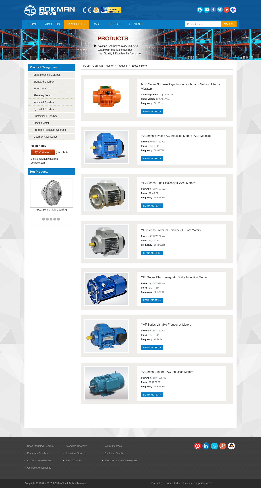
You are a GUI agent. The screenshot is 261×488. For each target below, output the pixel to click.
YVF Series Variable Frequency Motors (166, 324)
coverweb (208, 483)
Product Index (172, 483)
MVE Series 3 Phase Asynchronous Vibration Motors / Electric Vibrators (181, 86)
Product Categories (43, 67)
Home (109, 65)
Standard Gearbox (44, 81)
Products (122, 65)
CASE (97, 24)
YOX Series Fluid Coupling (52, 209)
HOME (32, 24)
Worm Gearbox (42, 88)
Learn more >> (152, 111)
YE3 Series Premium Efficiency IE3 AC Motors (171, 230)
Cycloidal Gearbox (44, 109)
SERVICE (115, 24)
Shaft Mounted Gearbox (47, 74)
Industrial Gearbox (44, 102)
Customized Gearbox (45, 116)
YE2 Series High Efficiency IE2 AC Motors (168, 182)
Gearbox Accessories (45, 136)
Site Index (157, 483)
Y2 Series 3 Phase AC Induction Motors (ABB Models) (176, 135)
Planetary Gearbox (44, 95)
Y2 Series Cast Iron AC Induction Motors (167, 371)
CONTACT (136, 24)
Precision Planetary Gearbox (50, 129)
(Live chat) (49, 152)
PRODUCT (76, 24)
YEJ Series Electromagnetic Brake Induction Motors (174, 277)
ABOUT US (52, 24)
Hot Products (39, 171)
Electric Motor (41, 122)
